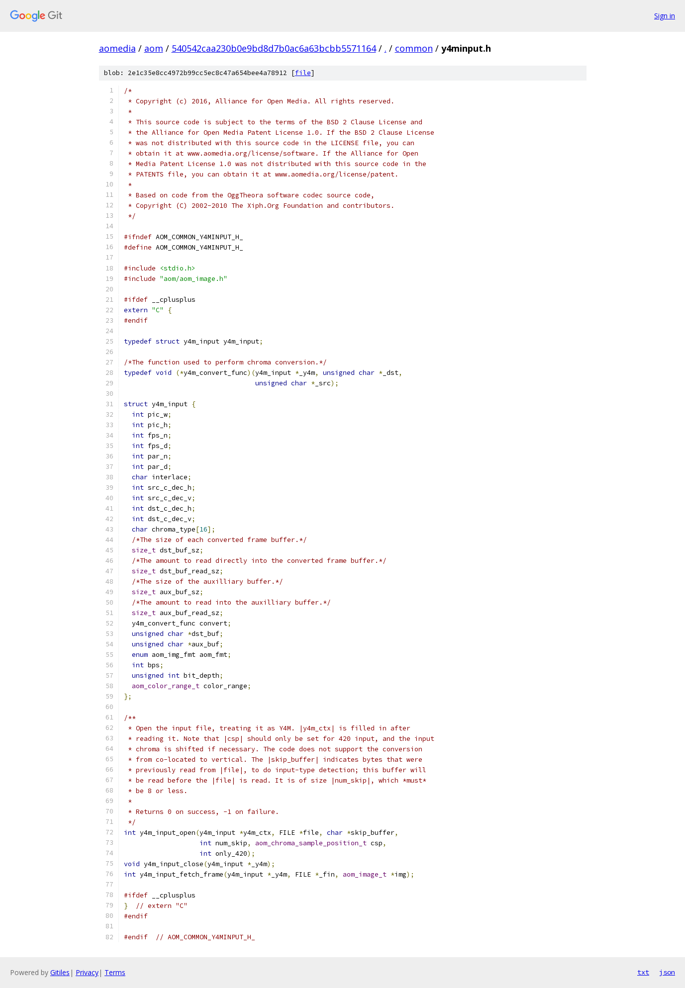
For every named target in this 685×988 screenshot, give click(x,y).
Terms (114, 972)
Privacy (87, 972)
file (303, 73)
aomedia (117, 48)
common (414, 48)
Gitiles (60, 972)
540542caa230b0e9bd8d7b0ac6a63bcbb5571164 (274, 48)
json (667, 972)
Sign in (664, 15)
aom (153, 48)
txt (643, 972)
